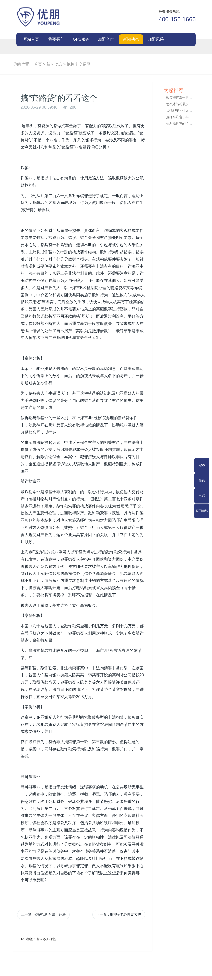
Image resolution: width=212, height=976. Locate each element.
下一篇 (118, 914)
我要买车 (56, 39)
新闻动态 (131, 39)
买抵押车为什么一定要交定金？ (188, 110)
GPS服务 (81, 39)
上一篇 (43, 914)
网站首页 (31, 39)
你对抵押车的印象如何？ (184, 123)
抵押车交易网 (79, 64)
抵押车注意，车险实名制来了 (187, 117)
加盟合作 (106, 39)
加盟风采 (156, 39)
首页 (38, 64)
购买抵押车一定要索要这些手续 (188, 98)
